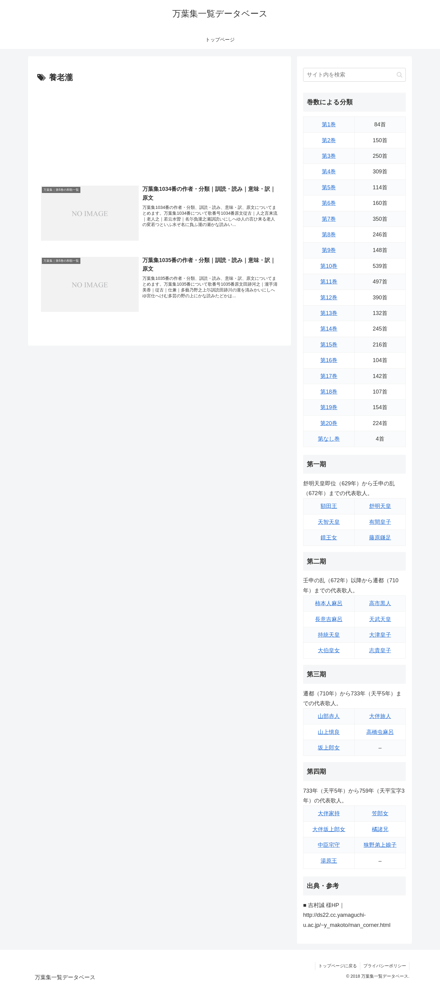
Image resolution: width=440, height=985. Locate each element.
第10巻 (328, 266)
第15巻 (328, 345)
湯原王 (329, 861)
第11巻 (328, 282)
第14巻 (328, 329)
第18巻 (328, 392)
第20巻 (328, 423)
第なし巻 (329, 439)
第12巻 (328, 297)
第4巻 (329, 171)
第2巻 (329, 140)
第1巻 (329, 124)
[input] (354, 75)
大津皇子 (380, 635)
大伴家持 (329, 813)
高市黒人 (380, 603)
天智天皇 (329, 522)
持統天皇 (329, 635)
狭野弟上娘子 (380, 845)
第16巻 (328, 360)
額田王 (329, 506)
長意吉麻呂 (329, 619)
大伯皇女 (329, 650)
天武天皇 (380, 619)
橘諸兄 (380, 829)
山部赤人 (329, 716)
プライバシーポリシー (384, 965)
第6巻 (329, 203)
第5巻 (329, 187)
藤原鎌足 (380, 538)
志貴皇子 (380, 650)
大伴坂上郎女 (328, 829)
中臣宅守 (329, 845)
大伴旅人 (380, 716)
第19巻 (328, 407)
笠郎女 (380, 813)
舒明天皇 (380, 506)
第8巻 (329, 234)
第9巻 (329, 250)
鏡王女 (329, 538)
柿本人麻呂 (329, 603)
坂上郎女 (329, 748)
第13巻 (328, 313)
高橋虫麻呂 (380, 732)
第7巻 (329, 219)
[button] (399, 74)
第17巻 (328, 376)
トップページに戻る (337, 965)
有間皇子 (380, 522)
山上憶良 (329, 732)
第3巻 (329, 156)
